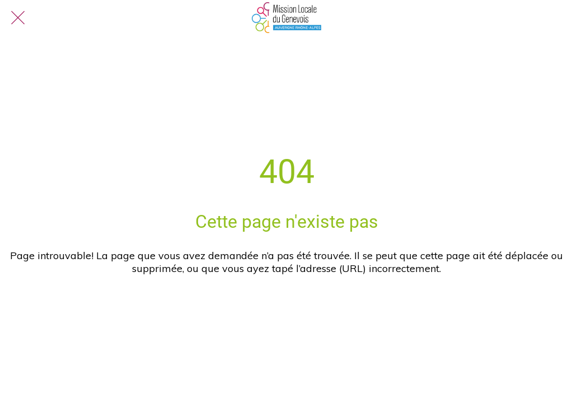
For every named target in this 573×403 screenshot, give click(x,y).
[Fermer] (18, 18)
